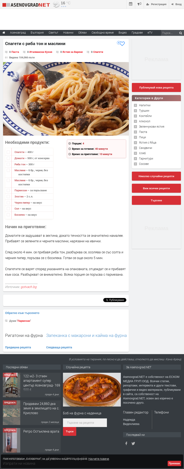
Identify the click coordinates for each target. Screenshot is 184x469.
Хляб (142, 153)
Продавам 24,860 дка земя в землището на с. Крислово (41, 408)
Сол (17, 208)
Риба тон (20, 164)
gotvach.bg (29, 287)
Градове (137, 32)
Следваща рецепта (59, 347)
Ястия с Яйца (147, 142)
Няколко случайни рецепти (156, 176)
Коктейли (145, 116)
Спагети (98, 52)
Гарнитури (146, 158)
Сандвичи (145, 148)
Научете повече (98, 459)
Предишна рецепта (18, 347)
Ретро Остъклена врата (41, 431)
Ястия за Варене (73, 52)
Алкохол (144, 121)
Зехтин (19, 196)
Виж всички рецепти (156, 188)
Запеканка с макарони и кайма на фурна (86, 335)
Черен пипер (22, 202)
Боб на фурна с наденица (82, 413)
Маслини (20, 170)
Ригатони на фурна (24, 335)
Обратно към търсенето (22, 313)
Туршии (144, 110)
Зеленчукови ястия (151, 126)
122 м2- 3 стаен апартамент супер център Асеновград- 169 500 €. (41, 383)
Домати (20, 158)
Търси (69, 431)
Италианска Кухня (40, 52)
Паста (15, 52)
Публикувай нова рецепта (156, 87)
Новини (68, 32)
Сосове (144, 164)
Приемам (174, 463)
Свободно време (103, 32)
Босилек (20, 214)
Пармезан (21, 190)
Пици (142, 137)
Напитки (144, 105)
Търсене (156, 200)
